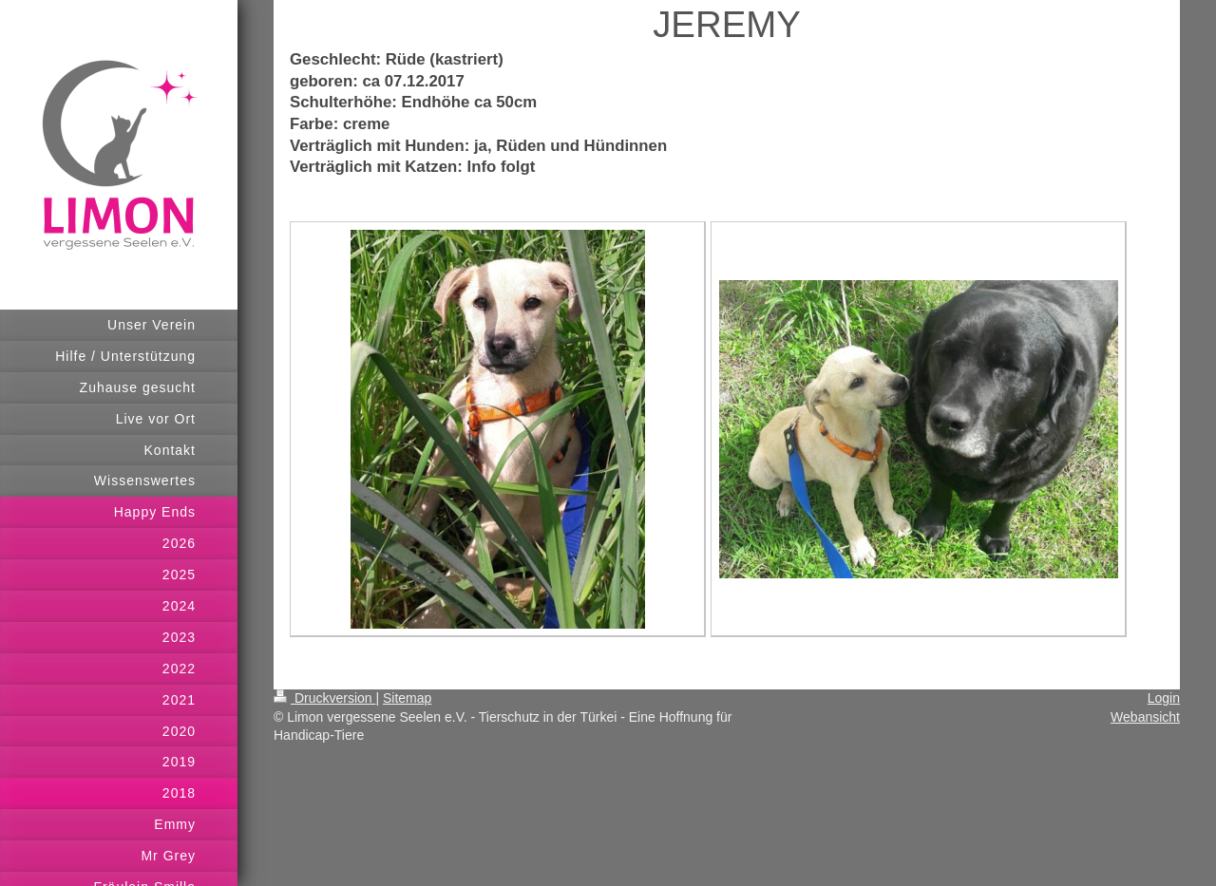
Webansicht (1145, 717)
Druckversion (324, 698)
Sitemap (407, 698)
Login (1164, 698)
